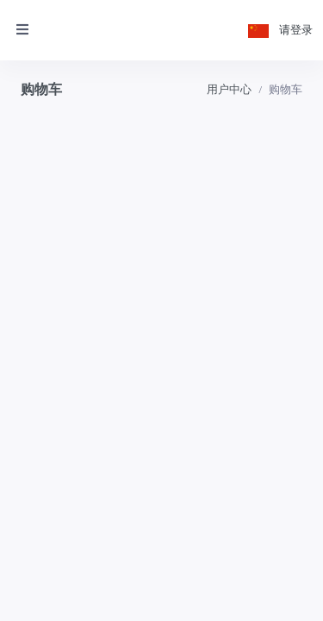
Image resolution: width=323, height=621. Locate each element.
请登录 (296, 29)
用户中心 (229, 89)
